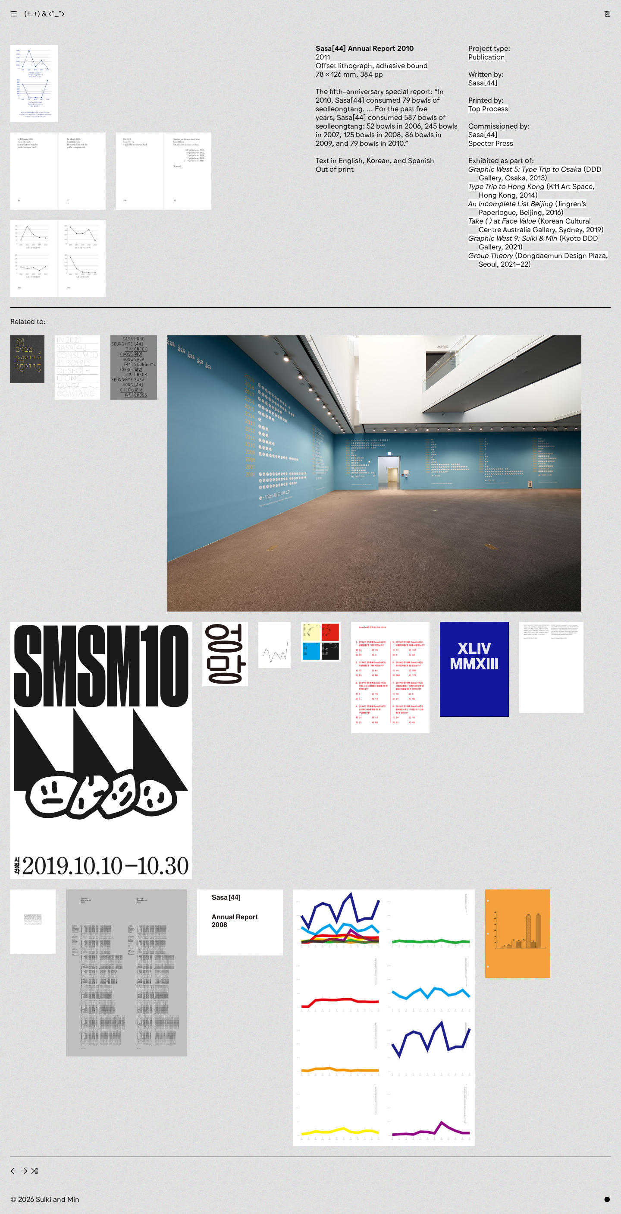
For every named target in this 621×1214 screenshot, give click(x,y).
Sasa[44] (483, 83)
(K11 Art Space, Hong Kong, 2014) (531, 190)
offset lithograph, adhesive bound (372, 65)
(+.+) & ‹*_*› (44, 13)
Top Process (488, 108)
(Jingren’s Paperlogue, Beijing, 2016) (527, 208)
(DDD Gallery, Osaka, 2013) (535, 173)
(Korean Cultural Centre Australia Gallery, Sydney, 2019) (536, 225)
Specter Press (490, 143)
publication (486, 57)
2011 (323, 57)
